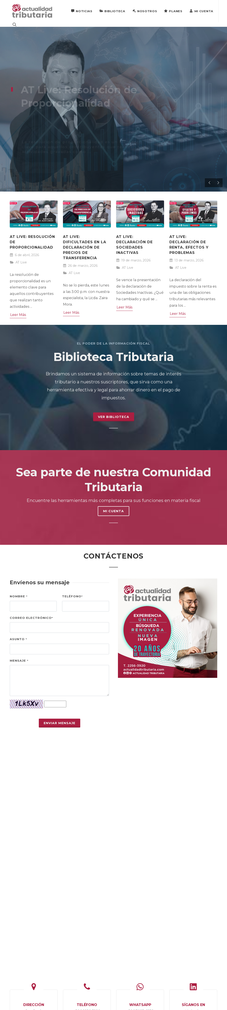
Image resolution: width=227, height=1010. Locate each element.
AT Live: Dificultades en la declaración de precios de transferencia (84, 247)
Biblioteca (112, 10)
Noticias (81, 10)
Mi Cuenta (201, 10)
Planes (173, 10)
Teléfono (72, 596)
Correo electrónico (31, 618)
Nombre (18, 596)
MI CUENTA (113, 511)
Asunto (18, 639)
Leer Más (18, 315)
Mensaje (19, 660)
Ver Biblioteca (113, 417)
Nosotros (144, 10)
